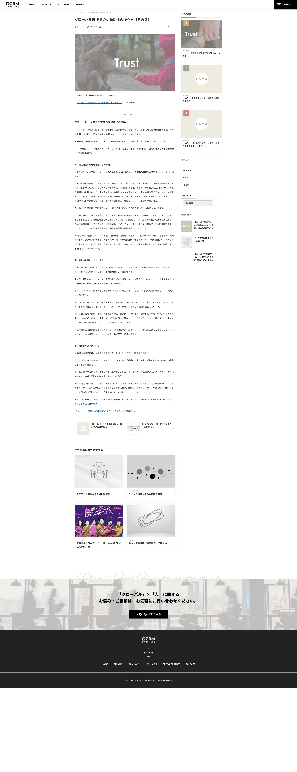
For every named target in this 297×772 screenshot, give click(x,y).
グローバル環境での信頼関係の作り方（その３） (99, 411)
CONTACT (285, 4)
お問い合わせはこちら (148, 614)
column (187, 170)
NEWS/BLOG (82, 4)
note (185, 177)
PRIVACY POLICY (171, 664)
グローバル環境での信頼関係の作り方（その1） (99, 102)
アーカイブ (186, 195)
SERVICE (46, 4)
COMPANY (63, 4)
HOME (31, 4)
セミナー (187, 184)
